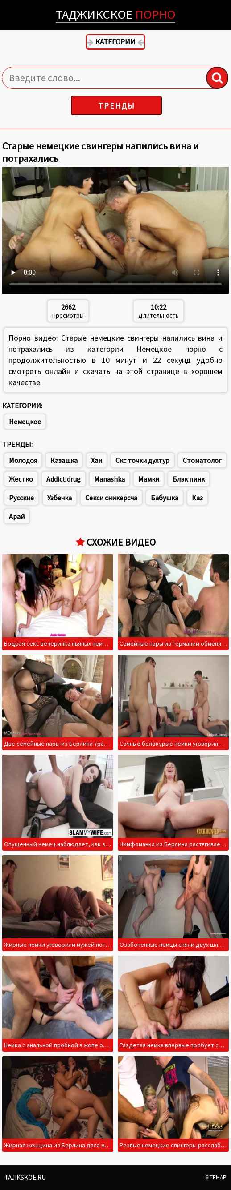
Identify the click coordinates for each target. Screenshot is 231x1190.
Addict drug (63, 478)
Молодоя (23, 460)
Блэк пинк (189, 478)
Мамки (148, 478)
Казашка (64, 460)
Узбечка (59, 497)
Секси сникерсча (111, 497)
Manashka (109, 478)
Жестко (21, 478)
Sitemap (216, 1177)
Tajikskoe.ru (25, 1177)
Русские (21, 497)
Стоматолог (202, 460)
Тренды (116, 106)
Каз (197, 497)
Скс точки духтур (142, 460)
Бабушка (164, 497)
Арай (17, 516)
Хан (96, 460)
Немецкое (25, 421)
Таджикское (115, 14)
